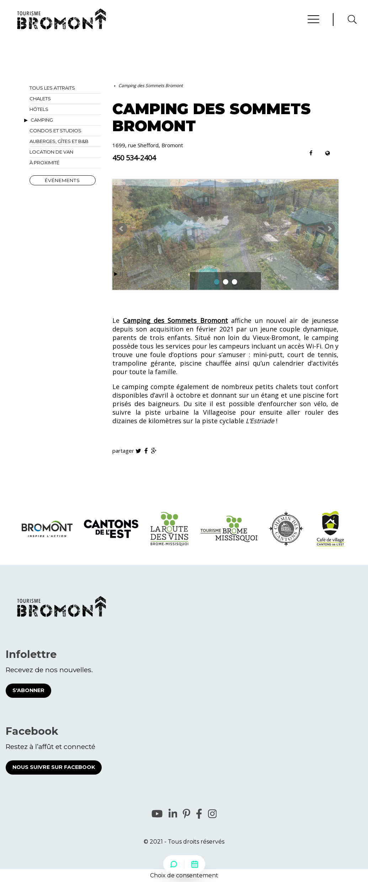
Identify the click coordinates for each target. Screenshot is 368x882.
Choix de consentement (184, 875)
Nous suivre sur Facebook (53, 767)
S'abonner (28, 690)
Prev (121, 228)
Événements (62, 180)
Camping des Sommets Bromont (150, 86)
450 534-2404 (134, 157)
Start (116, 274)
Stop (121, 274)
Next (329, 228)
